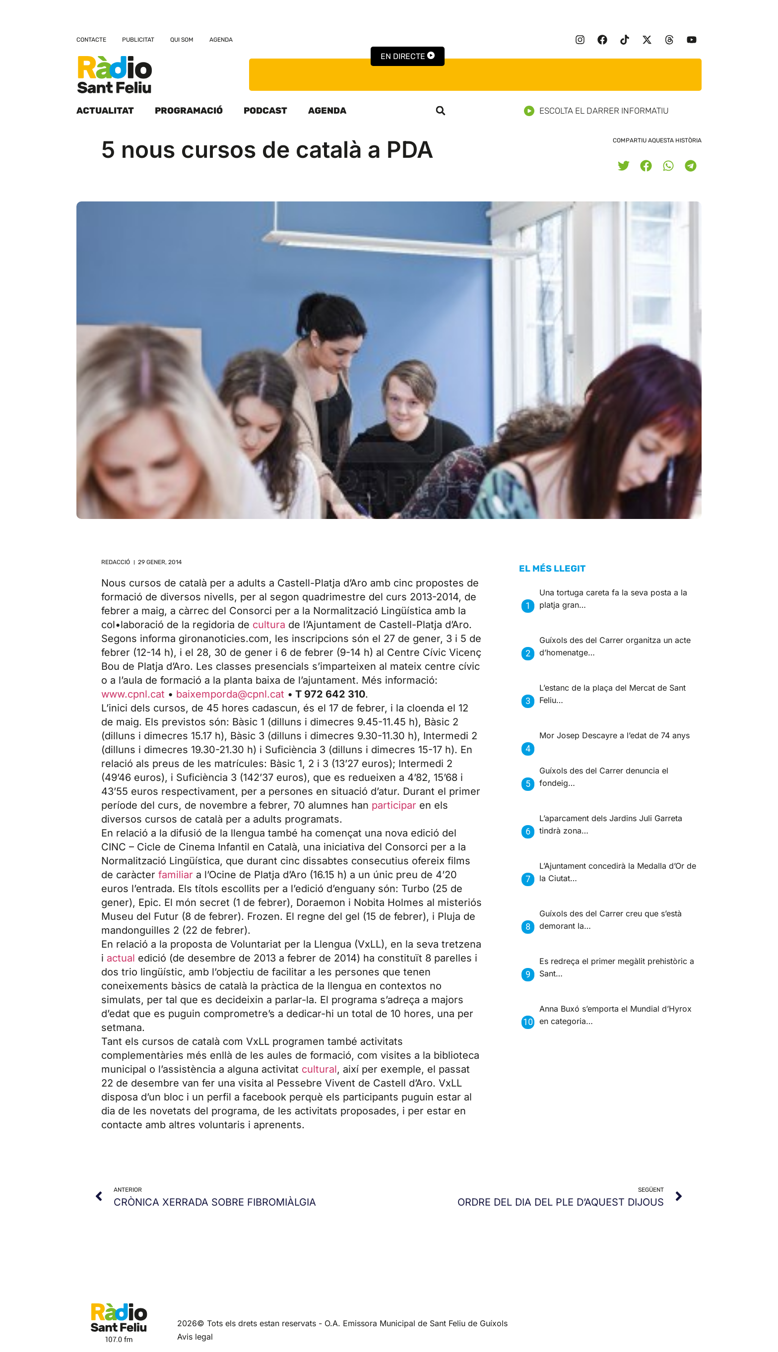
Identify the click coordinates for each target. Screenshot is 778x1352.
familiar (175, 875)
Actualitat (105, 110)
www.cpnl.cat (134, 694)
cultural (319, 1069)
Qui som (182, 39)
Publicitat (138, 39)
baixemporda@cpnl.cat (231, 694)
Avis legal (195, 1337)
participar (394, 805)
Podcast (265, 110)
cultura (269, 625)
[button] (440, 110)
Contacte (91, 39)
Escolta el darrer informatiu (600, 111)
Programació (189, 110)
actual (121, 958)
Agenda (221, 39)
